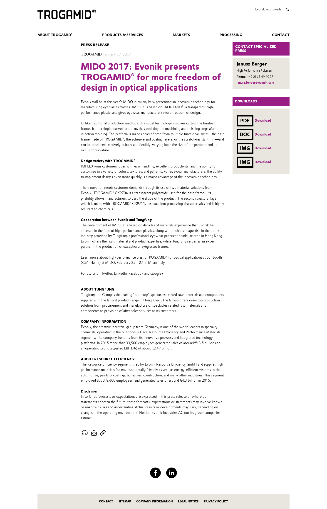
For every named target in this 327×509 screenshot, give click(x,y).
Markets (181, 35)
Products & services (122, 35)
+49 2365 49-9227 (260, 76)
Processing (231, 35)
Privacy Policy (216, 501)
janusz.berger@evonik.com (255, 82)
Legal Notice (188, 501)
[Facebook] (155, 473)
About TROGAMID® (54, 35)
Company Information (154, 501)
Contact (281, 35)
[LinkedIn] (171, 473)
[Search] (287, 9)
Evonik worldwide (268, 9)
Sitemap (125, 501)
